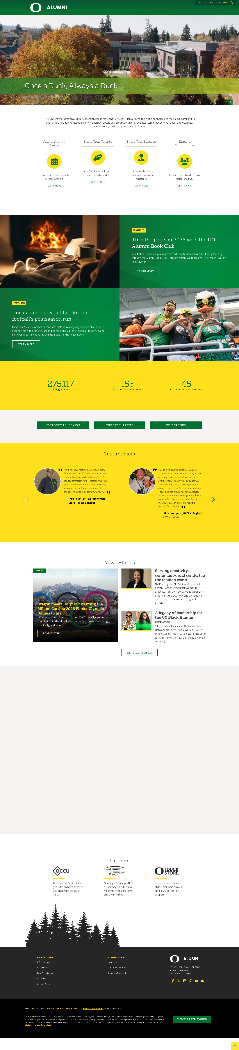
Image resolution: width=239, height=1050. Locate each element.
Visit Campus (176, 436)
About (200, 19)
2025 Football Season (63, 436)
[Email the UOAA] (202, 992)
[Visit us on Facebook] (173, 992)
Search (226, 2)
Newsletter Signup (192, 1030)
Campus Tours (43, 995)
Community (41, 19)
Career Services (98, 19)
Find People (71, 1020)
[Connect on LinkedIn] (184, 992)
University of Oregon (93, 1020)
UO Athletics (42, 979)
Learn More (145, 283)
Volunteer (209, 2)
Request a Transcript (117, 984)
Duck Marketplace (131, 19)
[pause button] (230, 110)
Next (213, 513)
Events (159, 19)
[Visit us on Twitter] (179, 992)
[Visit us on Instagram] (190, 992)
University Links (46, 969)
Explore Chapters (120, 436)
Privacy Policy (47, 1020)
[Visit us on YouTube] (196, 992)
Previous (25, 513)
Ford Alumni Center (45, 984)
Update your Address (117, 979)
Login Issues (113, 973)
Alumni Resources (117, 969)
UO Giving (41, 990)
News (180, 19)
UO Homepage (44, 973)
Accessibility (31, 1020)
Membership (69, 19)
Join (200, 2)
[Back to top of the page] (235, 1046)
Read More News (142, 664)
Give (218, 2)
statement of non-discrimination (39, 1036)
